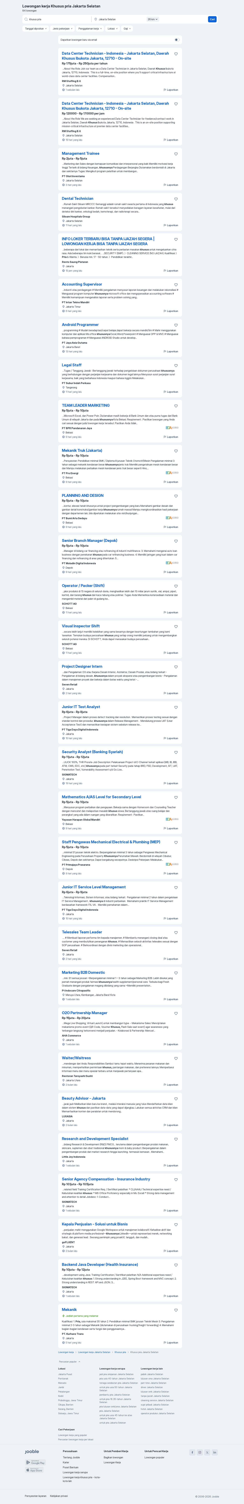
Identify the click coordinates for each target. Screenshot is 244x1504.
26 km (153, 19)
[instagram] (200, 1452)
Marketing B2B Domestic (83, 972)
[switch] (177, 39)
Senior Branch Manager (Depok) (89, 540)
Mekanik (69, 1309)
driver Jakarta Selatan (152, 1387)
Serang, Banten (66, 1409)
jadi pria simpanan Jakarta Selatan (116, 1374)
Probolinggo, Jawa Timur (70, 1400)
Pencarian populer (70, 1361)
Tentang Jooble (71, 1457)
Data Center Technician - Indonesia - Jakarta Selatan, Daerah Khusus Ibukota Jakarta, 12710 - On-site (115, 56)
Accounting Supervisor (82, 284)
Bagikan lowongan (113, 1457)
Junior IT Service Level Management (94, 887)
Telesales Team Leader (82, 932)
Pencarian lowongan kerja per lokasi (75, 1439)
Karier (66, 1462)
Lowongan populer (154, 1457)
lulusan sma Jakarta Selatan (155, 1378)
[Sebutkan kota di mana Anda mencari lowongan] (126, 19)
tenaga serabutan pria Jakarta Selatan (118, 1383)
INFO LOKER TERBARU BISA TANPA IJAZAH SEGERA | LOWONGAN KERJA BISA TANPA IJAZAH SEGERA (108, 241)
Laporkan (170, 89)
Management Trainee (80, 153)
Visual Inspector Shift (81, 626)
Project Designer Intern (82, 666)
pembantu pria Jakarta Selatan (114, 1394)
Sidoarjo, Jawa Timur (68, 1413)
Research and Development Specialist (95, 1138)
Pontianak (63, 1378)
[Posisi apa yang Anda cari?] (56, 19)
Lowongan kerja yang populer (72, 1435)
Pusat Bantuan (70, 1467)
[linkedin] (215, 1452)
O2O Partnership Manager (84, 1013)
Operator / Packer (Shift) (83, 585)
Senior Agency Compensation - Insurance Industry (106, 1179)
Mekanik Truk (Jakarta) (82, 450)
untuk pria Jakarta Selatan (112, 1422)
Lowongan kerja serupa (75, 1472)
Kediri (60, 1396)
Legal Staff (72, 365)
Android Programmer (80, 324)
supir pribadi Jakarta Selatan (155, 1404)
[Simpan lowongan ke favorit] (176, 54)
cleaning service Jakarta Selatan (157, 1400)
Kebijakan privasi (59, 1495)
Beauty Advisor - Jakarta (84, 1098)
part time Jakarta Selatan (153, 1383)
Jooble (215, 1496)
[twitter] (207, 1452)
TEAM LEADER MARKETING (86, 405)
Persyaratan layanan (35, 1495)
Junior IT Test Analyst (81, 707)
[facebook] (192, 1452)
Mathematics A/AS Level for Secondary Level (101, 797)
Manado (62, 1383)
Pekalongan (64, 1391)
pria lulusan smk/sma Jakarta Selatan (117, 1406)
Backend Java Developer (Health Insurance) (100, 1264)
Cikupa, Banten (65, 1404)
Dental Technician (77, 198)
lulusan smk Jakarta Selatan (155, 1391)
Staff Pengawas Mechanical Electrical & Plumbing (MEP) (111, 842)
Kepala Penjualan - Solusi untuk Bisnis (95, 1224)
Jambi (61, 1387)
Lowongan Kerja (112, 1462)
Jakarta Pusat (65, 1374)
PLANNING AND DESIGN (82, 495)
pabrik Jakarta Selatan (152, 1374)
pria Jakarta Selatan (109, 1411)
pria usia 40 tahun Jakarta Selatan (116, 1378)
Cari (212, 19)
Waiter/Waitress (76, 1058)
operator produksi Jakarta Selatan (157, 1413)
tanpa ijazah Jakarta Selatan (155, 1396)
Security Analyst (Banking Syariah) (92, 752)
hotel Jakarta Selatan (152, 1409)
